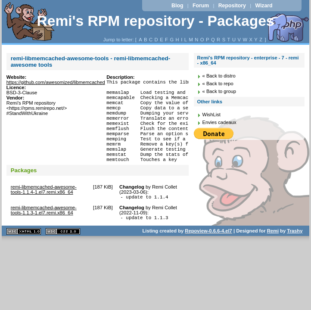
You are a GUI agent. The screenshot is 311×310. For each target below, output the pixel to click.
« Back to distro (219, 75)
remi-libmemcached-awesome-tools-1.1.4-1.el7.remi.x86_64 (44, 210)
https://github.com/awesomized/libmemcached (55, 82)
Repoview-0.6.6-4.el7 (208, 254)
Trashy (294, 254)
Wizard (263, 6)
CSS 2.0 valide (63, 254)
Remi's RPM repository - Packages (155, 21)
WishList (211, 114)
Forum (201, 6)
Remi (273, 254)
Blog (177, 6)
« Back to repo (217, 83)
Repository (232, 6)
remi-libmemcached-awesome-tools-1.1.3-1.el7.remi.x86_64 (44, 232)
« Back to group (219, 91)
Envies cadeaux (219, 122)
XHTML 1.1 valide (23, 254)
